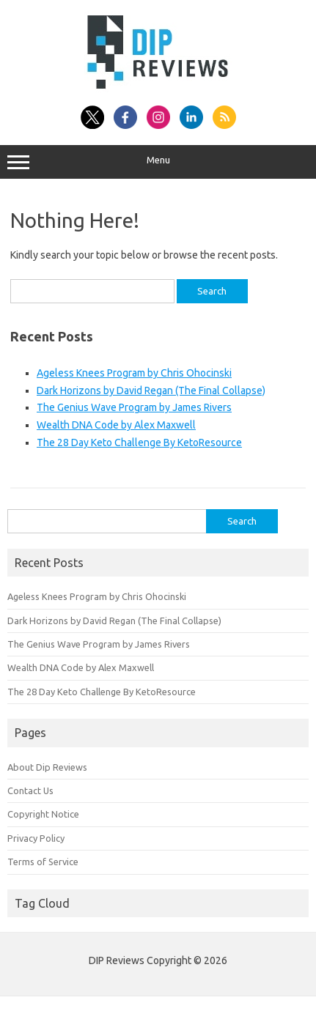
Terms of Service (42, 861)
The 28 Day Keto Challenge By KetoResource (139, 442)
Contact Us (30, 790)
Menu (158, 162)
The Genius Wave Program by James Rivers (134, 407)
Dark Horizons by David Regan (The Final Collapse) (151, 390)
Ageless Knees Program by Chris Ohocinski (134, 373)
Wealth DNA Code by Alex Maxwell (116, 425)
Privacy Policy (36, 838)
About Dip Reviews (47, 767)
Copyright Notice (43, 814)
